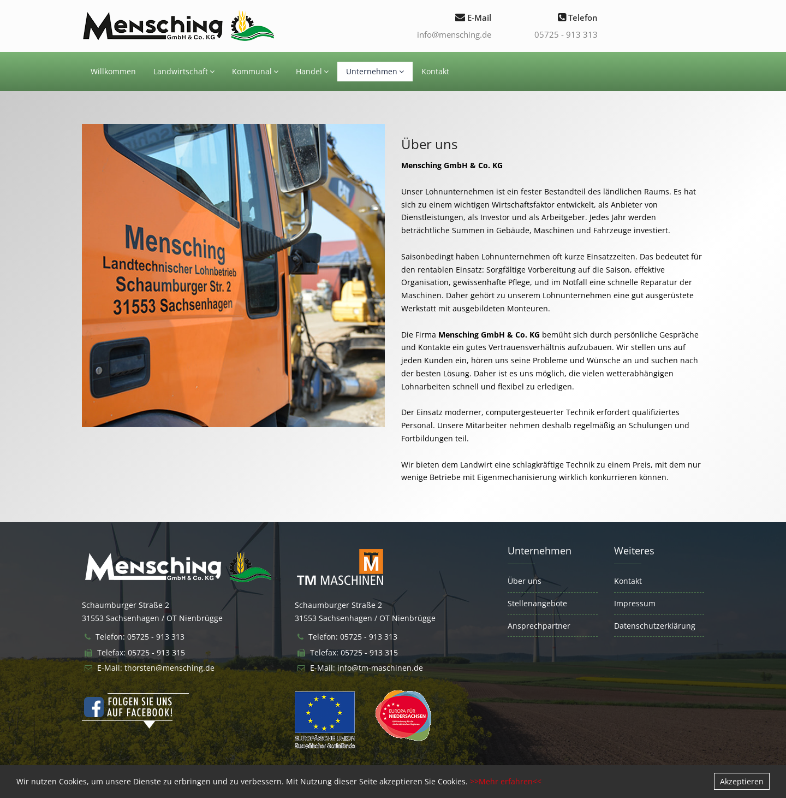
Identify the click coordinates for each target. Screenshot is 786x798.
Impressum (635, 603)
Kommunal (255, 71)
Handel (312, 71)
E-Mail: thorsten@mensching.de (156, 668)
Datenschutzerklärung (654, 625)
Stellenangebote (537, 603)
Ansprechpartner (539, 625)
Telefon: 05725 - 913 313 (140, 636)
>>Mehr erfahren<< (505, 781)
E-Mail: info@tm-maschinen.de (366, 668)
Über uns (524, 581)
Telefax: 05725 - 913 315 (141, 652)
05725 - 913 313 (566, 34)
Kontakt (435, 71)
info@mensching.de (454, 34)
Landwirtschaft (184, 71)
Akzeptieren (742, 781)
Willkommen (113, 71)
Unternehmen (375, 71)
